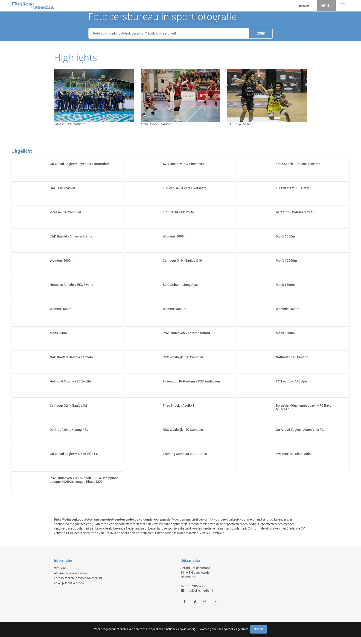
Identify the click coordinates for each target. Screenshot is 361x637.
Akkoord (259, 629)
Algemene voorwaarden (71, 573)
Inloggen (304, 5)
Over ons (60, 568)
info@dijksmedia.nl (199, 590)
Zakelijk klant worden (69, 583)
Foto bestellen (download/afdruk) (78, 578)
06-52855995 (195, 586)
